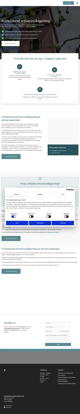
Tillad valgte (40, 223)
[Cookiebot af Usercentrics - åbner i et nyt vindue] (67, 190)
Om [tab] (63, 194)
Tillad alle (62, 223)
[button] (77, 3)
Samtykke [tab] (16, 194)
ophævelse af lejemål (53, 232)
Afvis (17, 223)
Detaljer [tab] (40, 194)
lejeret (21, 232)
